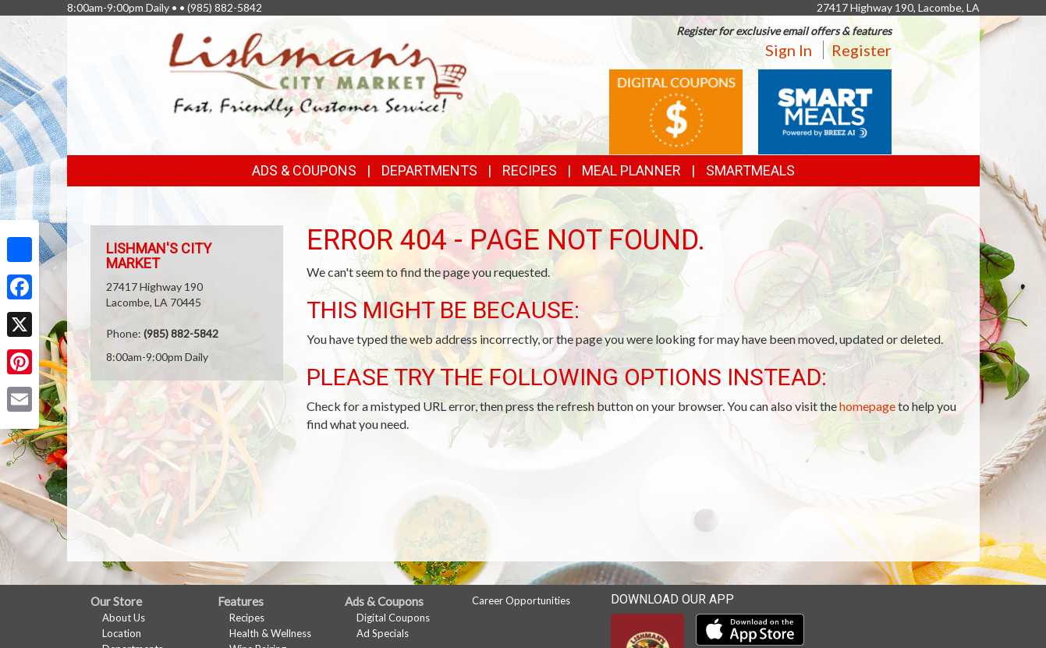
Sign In (788, 50)
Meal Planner (631, 170)
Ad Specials (382, 633)
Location (121, 633)
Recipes (529, 170)
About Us (123, 617)
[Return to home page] (318, 74)
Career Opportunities (521, 600)
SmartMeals (750, 170)
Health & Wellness (270, 633)
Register (861, 50)
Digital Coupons (393, 617)
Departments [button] (429, 170)
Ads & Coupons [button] (304, 170)
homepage (867, 405)
